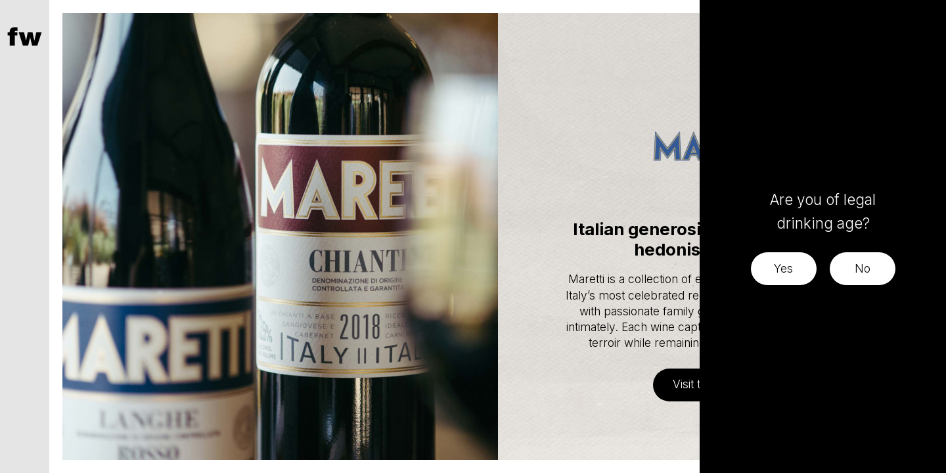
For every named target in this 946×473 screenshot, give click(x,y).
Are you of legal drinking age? (823, 211)
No (862, 268)
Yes (783, 268)
